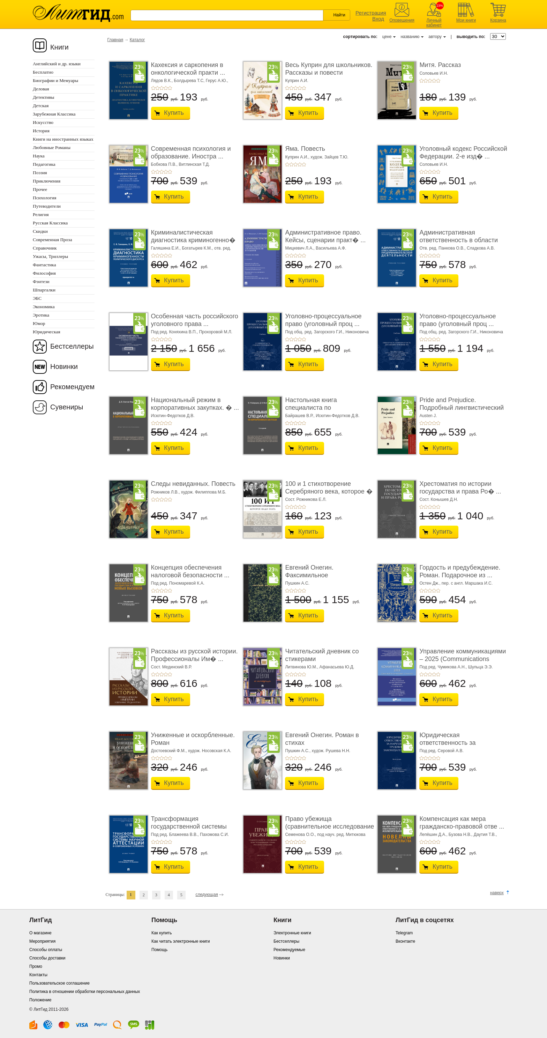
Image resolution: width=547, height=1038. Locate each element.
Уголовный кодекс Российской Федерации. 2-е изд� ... (463, 152)
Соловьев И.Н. (433, 73)
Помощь (159, 949)
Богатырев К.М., (198, 248)
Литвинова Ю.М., (302, 667)
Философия (44, 273)
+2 (157, 88)
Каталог (137, 39)
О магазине (40, 933)
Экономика (44, 306)
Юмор (39, 323)
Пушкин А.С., (298, 750)
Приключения (46, 181)
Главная (115, 39)
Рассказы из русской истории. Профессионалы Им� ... (194, 655)
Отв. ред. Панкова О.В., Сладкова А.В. (457, 248)
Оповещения (401, 20)
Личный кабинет (434, 23)
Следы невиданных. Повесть (193, 483)
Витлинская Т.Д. (194, 164)
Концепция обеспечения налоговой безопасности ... (190, 571)
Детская (40, 105)
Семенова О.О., (301, 834)
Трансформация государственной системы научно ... (189, 826)
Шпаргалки (44, 289)
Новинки (64, 366)
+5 (170, 88)
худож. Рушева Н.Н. (331, 750)
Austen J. (428, 415)
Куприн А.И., (297, 157)
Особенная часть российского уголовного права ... (194, 320)
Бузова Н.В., (461, 834)
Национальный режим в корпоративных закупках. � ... (195, 403)
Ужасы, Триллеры (50, 256)
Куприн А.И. (296, 80)
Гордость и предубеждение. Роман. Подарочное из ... (459, 571)
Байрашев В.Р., (300, 415)
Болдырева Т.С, (190, 80)
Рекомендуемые (289, 949)
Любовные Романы (51, 147)
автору (434, 36)
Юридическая (46, 331)
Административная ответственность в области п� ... (458, 240)
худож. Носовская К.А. (209, 750)
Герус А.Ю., (217, 80)
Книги (59, 47)
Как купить (161, 933)
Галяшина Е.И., (166, 248)
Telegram (404, 933)
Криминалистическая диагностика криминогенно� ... (193, 240)
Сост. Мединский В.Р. (171, 667)
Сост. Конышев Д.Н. (438, 499)
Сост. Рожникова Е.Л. (305, 499)
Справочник (45, 248)
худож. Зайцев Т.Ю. (329, 157)
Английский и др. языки (57, 63)
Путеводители (47, 206)
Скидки (40, 231)
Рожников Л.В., (166, 492)
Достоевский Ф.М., (169, 750)
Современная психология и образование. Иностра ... (191, 152)
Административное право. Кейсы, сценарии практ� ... (325, 236)
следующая (206, 894)
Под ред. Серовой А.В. (441, 750)
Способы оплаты (45, 949)
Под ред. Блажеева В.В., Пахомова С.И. (190, 834)
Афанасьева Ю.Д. (337, 667)
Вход (378, 19)
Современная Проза (52, 239)
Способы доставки (47, 958)
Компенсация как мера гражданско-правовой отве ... (461, 822)
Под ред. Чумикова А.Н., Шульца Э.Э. (456, 667)
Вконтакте (405, 941)
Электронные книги (292, 933)
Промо (35, 966)
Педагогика (44, 164)
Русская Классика (50, 222)
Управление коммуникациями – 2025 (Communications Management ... (462, 659)
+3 (161, 88)
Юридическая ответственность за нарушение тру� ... (447, 743)
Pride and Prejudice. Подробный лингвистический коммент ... (461, 407)
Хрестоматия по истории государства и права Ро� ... (460, 487)
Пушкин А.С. (297, 583)
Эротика (41, 315)
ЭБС (37, 298)
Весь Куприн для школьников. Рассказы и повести (328, 68)
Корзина (498, 20)
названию (409, 36)
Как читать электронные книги (180, 941)
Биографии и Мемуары (55, 80)
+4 (166, 88)
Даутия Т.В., (485, 834)
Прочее (40, 189)
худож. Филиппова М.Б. (203, 492)
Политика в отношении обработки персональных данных (84, 991)
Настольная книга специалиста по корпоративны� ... (312, 407)
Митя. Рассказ (440, 64)
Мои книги (466, 20)
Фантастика (44, 264)
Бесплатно (43, 72)
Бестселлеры (72, 346)
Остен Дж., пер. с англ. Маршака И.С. (456, 583)
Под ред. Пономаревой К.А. (178, 583)
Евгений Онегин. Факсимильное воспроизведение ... (314, 575)
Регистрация (370, 13)
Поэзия (40, 172)
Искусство (43, 122)
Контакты (38, 974)
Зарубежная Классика (54, 114)
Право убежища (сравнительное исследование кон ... (329, 826)
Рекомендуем (72, 387)
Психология (44, 197)
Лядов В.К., (162, 80)
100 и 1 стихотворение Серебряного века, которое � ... (328, 491)
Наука (39, 155)
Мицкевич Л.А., (300, 248)
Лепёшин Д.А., (433, 834)
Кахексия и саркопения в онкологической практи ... (188, 68)
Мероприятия (42, 941)
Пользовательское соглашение (59, 983)
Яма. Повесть (305, 148)
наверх (497, 892)
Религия (41, 214)
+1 (153, 88)
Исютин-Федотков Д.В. (173, 415)
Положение (40, 1000)
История (41, 130)
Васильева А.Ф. (331, 248)
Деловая (41, 88)
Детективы (43, 97)
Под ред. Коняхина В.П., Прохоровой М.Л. (191, 331)
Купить (174, 112)
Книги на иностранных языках (63, 139)
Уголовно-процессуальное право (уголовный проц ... (323, 320)
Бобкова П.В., (165, 164)
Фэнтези (41, 281)
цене (387, 36)
